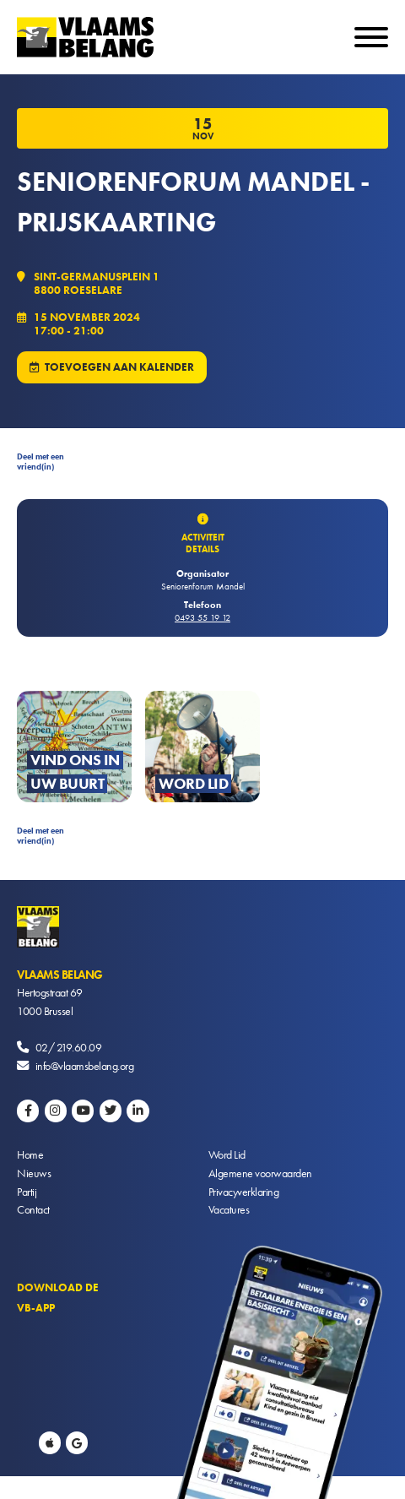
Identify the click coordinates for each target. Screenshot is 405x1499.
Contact (33, 1209)
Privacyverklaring (243, 1191)
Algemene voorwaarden (260, 1173)
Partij (26, 1191)
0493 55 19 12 (202, 617)
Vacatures (229, 1209)
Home (30, 1154)
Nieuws (34, 1173)
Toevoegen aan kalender (119, 367)
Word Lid (227, 1154)
